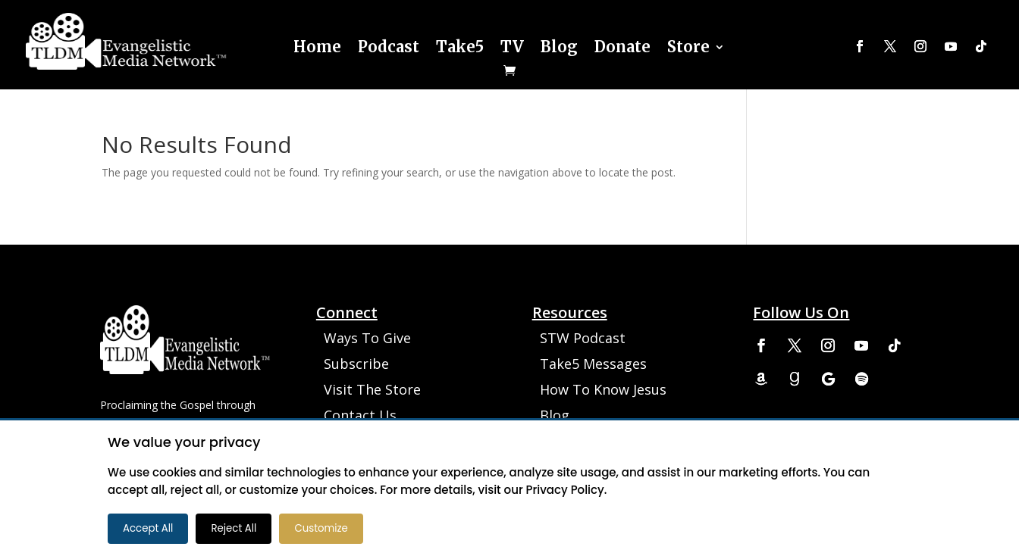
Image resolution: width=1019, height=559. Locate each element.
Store (688, 46)
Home (317, 46)
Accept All (148, 528)
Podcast (388, 46)
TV (512, 46)
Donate (622, 46)
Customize (321, 528)
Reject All (233, 528)
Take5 (460, 46)
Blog (559, 46)
